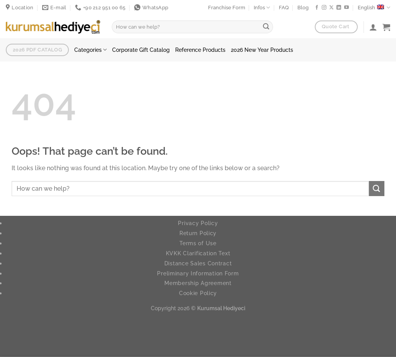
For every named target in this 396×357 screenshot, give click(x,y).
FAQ (284, 7)
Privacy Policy (198, 223)
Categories (90, 49)
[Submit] (266, 27)
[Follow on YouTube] (346, 7)
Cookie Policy (198, 293)
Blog (303, 7)
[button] (386, 27)
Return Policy (198, 233)
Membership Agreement (197, 283)
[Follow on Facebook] (316, 7)
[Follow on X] (331, 7)
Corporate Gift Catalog (141, 49)
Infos (262, 7)
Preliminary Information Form (198, 273)
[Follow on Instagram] (324, 7)
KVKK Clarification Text (198, 253)
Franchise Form (226, 7)
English (374, 7)
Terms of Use (198, 243)
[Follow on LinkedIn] (338, 7)
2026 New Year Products (262, 49)
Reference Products (200, 49)
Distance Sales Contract (198, 263)
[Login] (373, 27)
